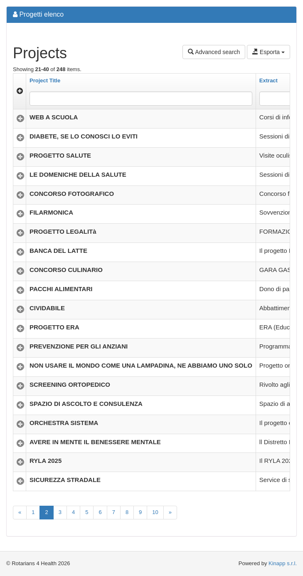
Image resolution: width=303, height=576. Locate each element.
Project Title (45, 80)
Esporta (268, 52)
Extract (268, 80)
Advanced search (214, 52)
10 (155, 512)
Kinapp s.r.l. (283, 563)
